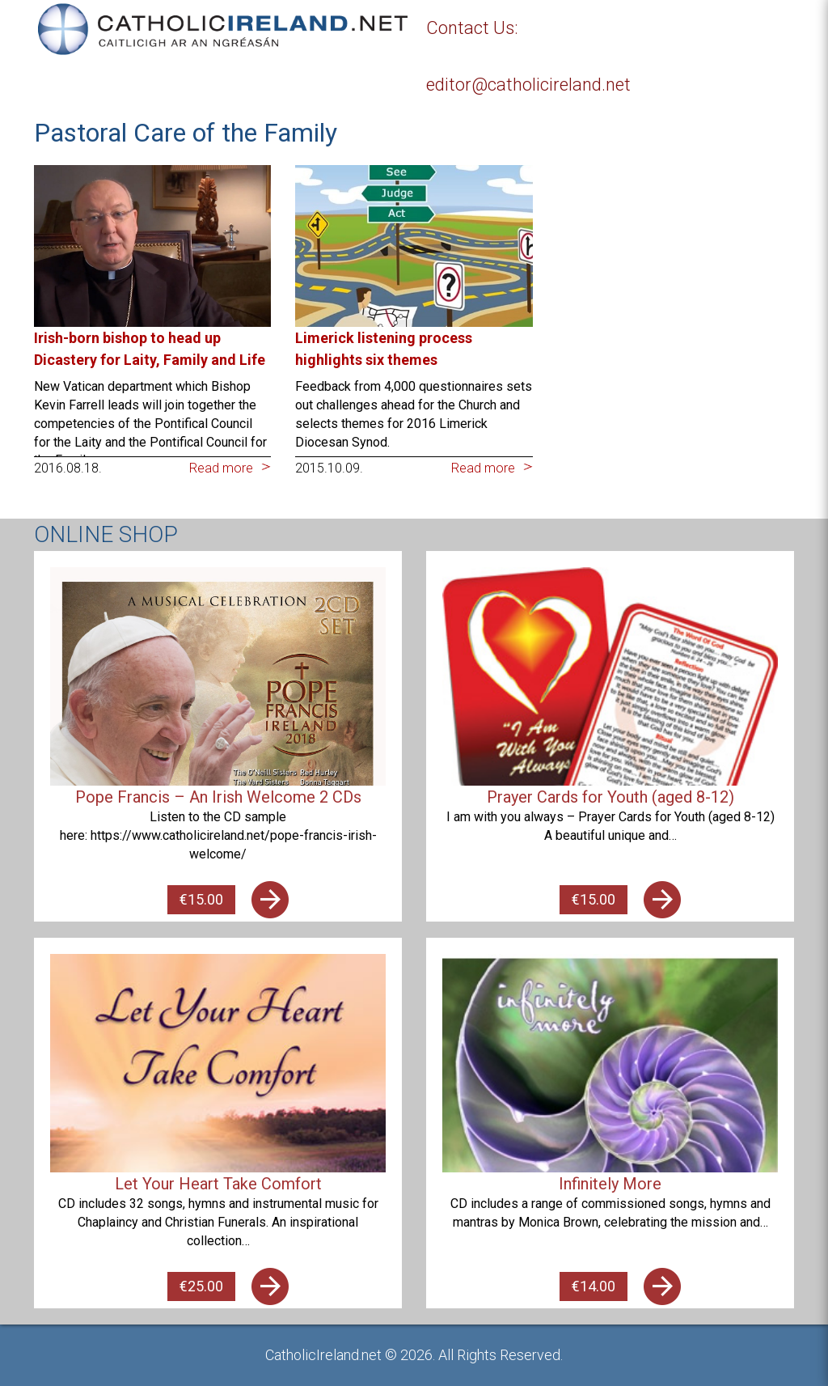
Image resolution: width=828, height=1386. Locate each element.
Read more (221, 468)
